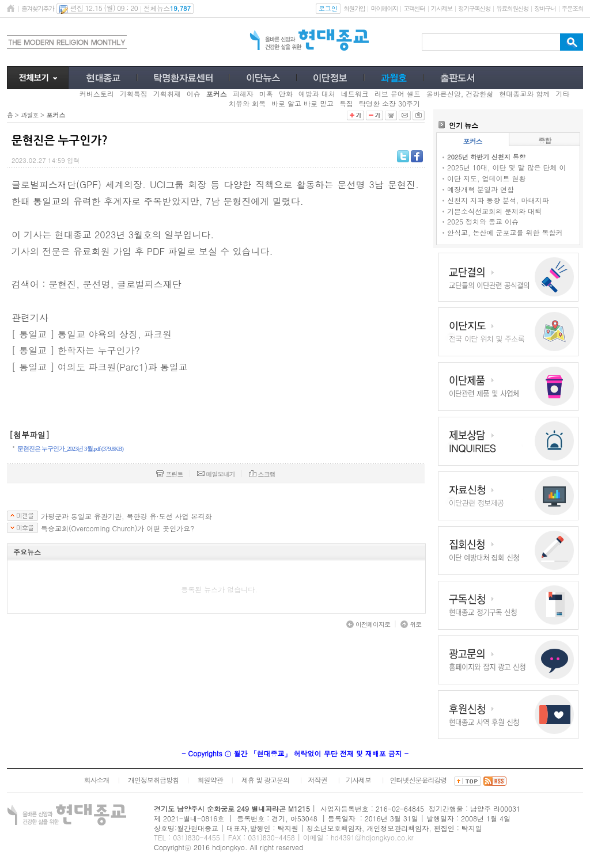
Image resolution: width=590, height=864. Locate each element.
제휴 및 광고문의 (265, 780)
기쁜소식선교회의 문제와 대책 (494, 211)
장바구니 (544, 8)
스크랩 (262, 474)
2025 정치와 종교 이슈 (483, 221)
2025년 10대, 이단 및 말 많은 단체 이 (506, 167)
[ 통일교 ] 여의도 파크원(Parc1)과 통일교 (100, 367)
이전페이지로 (368, 624)
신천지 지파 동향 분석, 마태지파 (498, 200)
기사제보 (441, 8)
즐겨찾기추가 (37, 8)
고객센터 (414, 8)
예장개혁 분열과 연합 (480, 189)
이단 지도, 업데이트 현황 (486, 178)
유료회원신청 (512, 8)
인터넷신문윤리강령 (418, 780)
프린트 (169, 474)
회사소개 (96, 780)
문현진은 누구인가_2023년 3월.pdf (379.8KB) (70, 448)
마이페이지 (384, 8)
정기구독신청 (474, 8)
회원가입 (354, 8)
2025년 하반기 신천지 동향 (486, 157)
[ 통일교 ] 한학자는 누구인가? (76, 350)
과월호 (29, 115)
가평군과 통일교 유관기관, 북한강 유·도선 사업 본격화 (126, 516)
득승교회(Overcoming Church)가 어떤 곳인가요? (117, 528)
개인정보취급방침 (153, 780)
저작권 (317, 780)
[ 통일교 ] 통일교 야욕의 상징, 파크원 (92, 334)
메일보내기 (216, 474)
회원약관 (209, 780)
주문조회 (572, 8)
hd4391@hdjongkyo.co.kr (372, 837)
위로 (410, 624)
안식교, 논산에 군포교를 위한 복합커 (505, 232)
